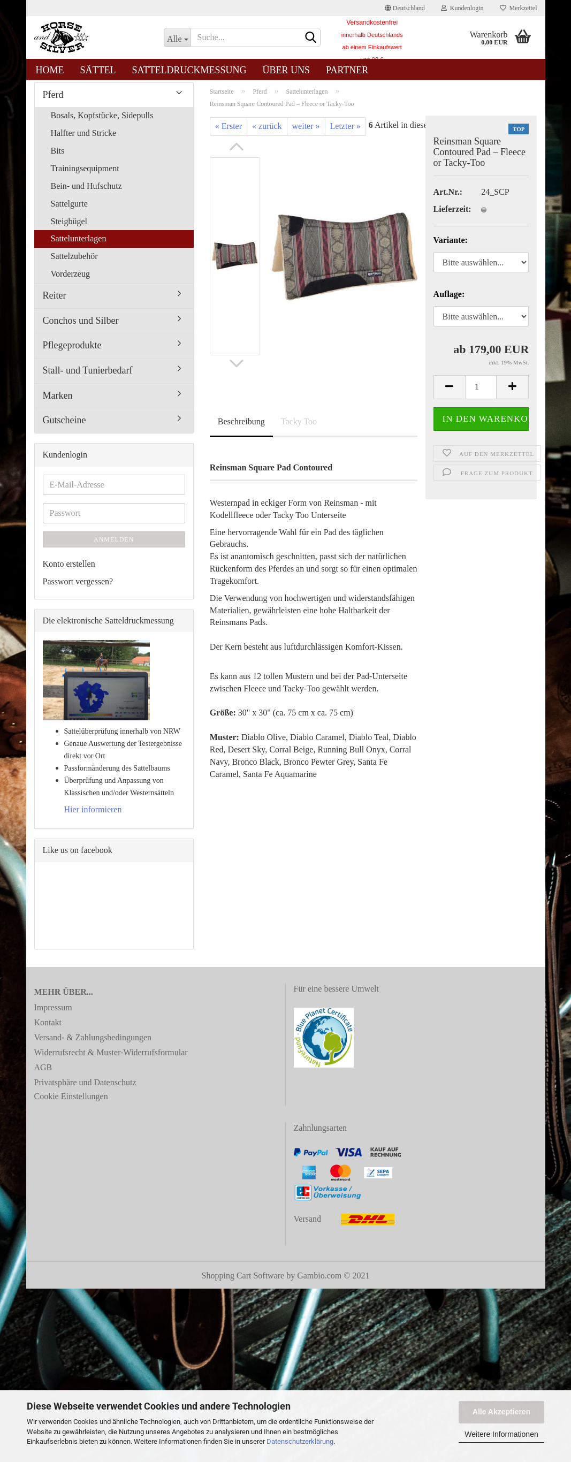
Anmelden (114, 545)
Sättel (98, 70)
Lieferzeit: (449, 214)
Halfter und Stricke (84, 139)
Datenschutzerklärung (300, 1441)
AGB (43, 1073)
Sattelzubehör (74, 261)
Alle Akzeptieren (501, 1411)
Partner (347, 70)
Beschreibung (241, 427)
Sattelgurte (69, 209)
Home (50, 70)
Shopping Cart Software (243, 1281)
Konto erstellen (69, 569)
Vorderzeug (70, 279)
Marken (58, 401)
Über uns (286, 70)
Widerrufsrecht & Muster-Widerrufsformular (111, 1058)
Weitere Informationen (501, 1434)
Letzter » (345, 132)
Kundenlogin (462, 8)
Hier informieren (93, 815)
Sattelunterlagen (78, 244)
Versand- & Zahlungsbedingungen (93, 1043)
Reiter (54, 301)
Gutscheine (64, 426)
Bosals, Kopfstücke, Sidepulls (102, 121)
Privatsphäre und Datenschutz (85, 1088)
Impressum (53, 1013)
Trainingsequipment (85, 174)
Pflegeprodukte (72, 351)
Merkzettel (518, 8)
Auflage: (449, 299)
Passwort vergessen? (78, 587)
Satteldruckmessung (189, 70)
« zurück (267, 132)
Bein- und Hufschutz (86, 191)
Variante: (450, 246)
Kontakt (48, 1028)
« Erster (228, 132)
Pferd (53, 100)
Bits (58, 156)
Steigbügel (69, 227)
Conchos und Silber (81, 326)
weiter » (306, 132)
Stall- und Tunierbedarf (88, 376)
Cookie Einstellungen (71, 1102)
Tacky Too (299, 427)
